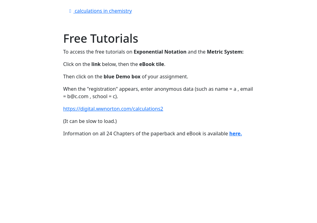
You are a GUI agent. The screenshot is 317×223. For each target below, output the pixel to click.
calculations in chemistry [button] (99, 10)
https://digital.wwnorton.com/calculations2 (113, 108)
